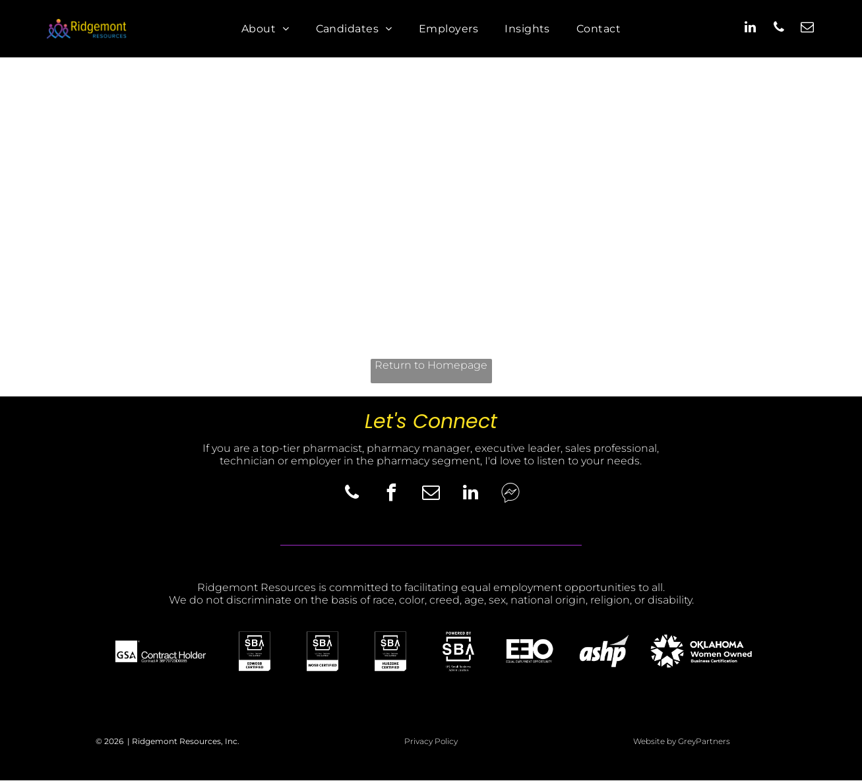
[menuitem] (265, 28)
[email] (807, 28)
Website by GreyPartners (681, 741)
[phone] (779, 28)
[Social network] (510, 495)
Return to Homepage (431, 365)
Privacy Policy (431, 741)
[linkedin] (750, 28)
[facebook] (392, 495)
